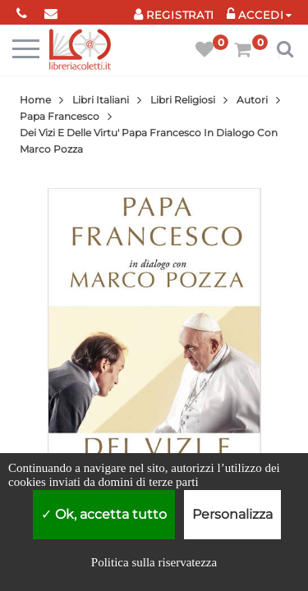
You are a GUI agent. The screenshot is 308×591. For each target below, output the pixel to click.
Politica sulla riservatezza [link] (154, 562)
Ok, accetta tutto (104, 514)
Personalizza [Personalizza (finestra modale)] (232, 514)
